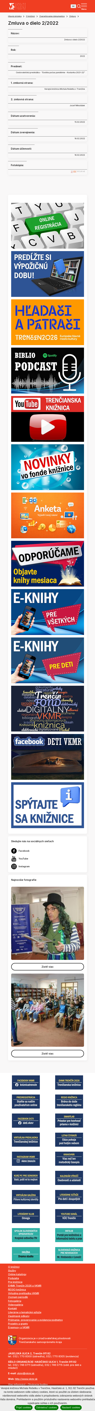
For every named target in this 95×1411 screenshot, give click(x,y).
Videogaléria (15, 1304)
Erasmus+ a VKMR (18, 1327)
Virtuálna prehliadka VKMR (23, 1293)
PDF (74, 171)
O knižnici (30, 16)
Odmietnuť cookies (46, 1407)
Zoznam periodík (18, 1297)
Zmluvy (72, 16)
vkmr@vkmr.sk (25, 1373)
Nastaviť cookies (71, 1407)
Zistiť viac (48, 966)
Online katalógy (17, 1274)
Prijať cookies (23, 1407)
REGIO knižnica (17, 1289)
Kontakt (12, 1308)
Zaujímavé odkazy (18, 1316)
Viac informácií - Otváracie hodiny (28, 1384)
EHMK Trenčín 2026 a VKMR (24, 1285)
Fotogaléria (14, 1300)
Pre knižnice (15, 1282)
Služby (12, 1270)
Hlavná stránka (15, 16)
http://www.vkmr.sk (26, 1378)
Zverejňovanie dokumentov (52, 16)
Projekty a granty (18, 1323)
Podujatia (13, 1278)
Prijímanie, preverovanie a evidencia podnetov (35, 1319)
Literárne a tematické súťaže (24, 1312)
